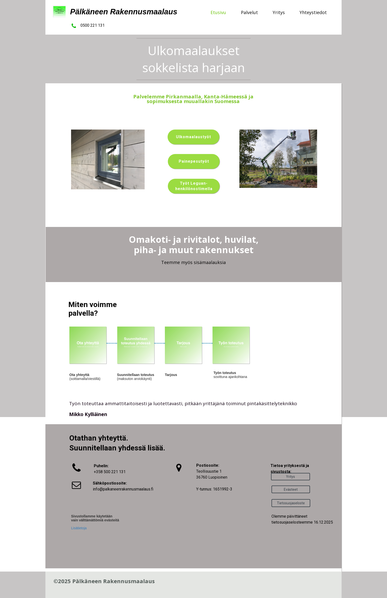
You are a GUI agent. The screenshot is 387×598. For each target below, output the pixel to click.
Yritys (279, 12)
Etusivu (218, 12)
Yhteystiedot (313, 12)
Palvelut (249, 12)
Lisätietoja (79, 528)
